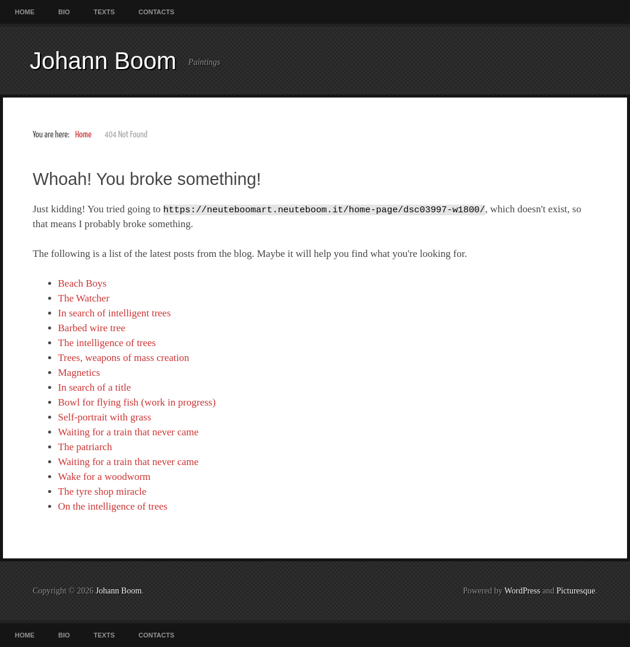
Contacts (156, 11)
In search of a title (94, 387)
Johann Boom (103, 61)
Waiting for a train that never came (128, 432)
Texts (104, 11)
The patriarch (85, 447)
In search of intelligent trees (114, 313)
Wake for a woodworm (104, 476)
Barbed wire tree (91, 328)
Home (24, 11)
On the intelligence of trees (113, 506)
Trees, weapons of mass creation (124, 357)
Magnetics (79, 372)
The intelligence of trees (107, 342)
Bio (64, 11)
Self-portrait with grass (105, 417)
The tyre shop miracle (102, 491)
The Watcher (84, 298)
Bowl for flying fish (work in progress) (137, 402)
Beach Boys (82, 283)
